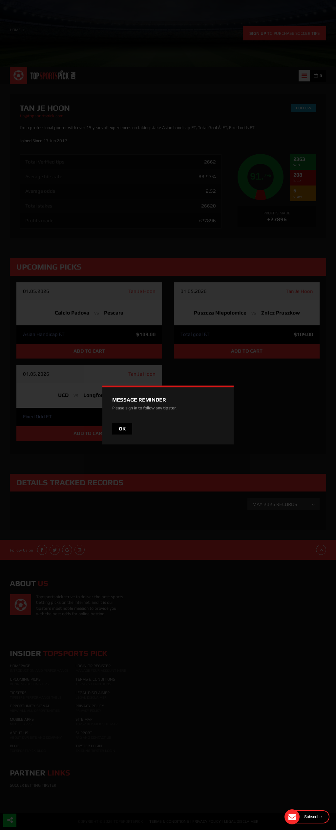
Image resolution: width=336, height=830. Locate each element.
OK (122, 428)
